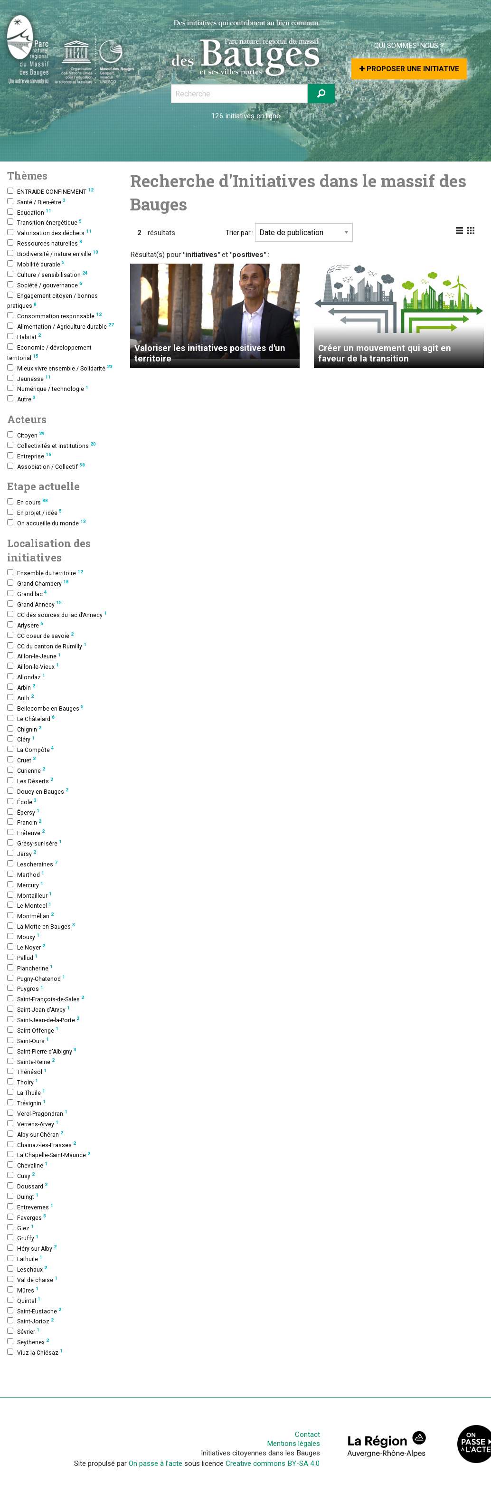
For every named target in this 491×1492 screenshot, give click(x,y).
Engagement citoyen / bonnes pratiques (52, 301)
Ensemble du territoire (45, 573)
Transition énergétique (44, 223)
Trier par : (289, 232)
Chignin (24, 729)
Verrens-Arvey (32, 1124)
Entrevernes (30, 1207)
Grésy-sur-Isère (34, 843)
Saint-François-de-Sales (45, 999)
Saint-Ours (28, 1040)
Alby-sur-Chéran (35, 1134)
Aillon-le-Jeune (34, 656)
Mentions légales (293, 1443)
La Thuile (26, 1092)
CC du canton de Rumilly (46, 646)
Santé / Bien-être (36, 202)
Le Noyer (26, 947)
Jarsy (21, 853)
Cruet (21, 760)
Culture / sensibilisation (47, 274)
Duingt (22, 1196)
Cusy (21, 1175)
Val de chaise (32, 1279)
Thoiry (22, 1082)
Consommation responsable (54, 316)
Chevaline (27, 1165)
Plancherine (30, 968)
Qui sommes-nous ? (409, 45)
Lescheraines (32, 864)
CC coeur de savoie (40, 635)
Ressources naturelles (44, 243)
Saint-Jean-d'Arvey (38, 1009)
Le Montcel (29, 906)
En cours (27, 502)
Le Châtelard (31, 718)
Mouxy (23, 936)
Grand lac (27, 593)
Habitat (24, 337)
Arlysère (25, 625)
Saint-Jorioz (30, 1321)
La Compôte (30, 749)
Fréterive (26, 832)
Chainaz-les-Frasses (41, 1144)
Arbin (21, 687)
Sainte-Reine (31, 1061)
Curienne (26, 770)
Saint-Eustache (34, 1311)
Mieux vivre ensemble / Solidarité (60, 368)
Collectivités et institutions (51, 445)
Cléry (21, 739)
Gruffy (22, 1238)
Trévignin (26, 1103)
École (22, 802)
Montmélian (30, 916)
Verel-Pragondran (37, 1113)
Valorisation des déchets (49, 232)
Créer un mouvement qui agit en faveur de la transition (384, 353)
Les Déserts (30, 781)
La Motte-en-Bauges (41, 926)
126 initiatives (233, 116)
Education (29, 212)
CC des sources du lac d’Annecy (57, 614)
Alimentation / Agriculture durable (60, 326)
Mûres (22, 1290)
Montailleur (29, 895)
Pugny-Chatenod (36, 978)
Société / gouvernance (44, 285)
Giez (20, 1228)
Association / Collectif (46, 466)
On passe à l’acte (155, 1463)
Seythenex (28, 1342)
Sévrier (23, 1331)
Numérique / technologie (47, 389)
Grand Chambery (38, 583)
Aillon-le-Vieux (33, 666)
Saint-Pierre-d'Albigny (41, 1051)
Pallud (22, 957)
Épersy (23, 812)
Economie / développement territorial (49, 352)
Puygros (25, 989)
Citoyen (26, 435)
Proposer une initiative (409, 69)
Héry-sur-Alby (32, 1248)
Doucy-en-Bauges (37, 791)
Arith (20, 698)
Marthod (25, 874)
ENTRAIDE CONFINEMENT (50, 191)
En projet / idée (34, 512)
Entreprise (29, 456)
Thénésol (27, 1072)
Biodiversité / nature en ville (52, 253)
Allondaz (26, 677)
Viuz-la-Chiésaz (35, 1352)
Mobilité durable (36, 264)
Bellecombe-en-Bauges (45, 708)
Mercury (25, 885)
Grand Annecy (34, 604)
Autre (21, 399)
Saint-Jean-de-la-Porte (43, 1020)
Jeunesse (29, 378)
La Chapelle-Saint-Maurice (48, 1155)
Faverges (26, 1217)
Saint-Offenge (32, 1030)
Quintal (23, 1300)
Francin (24, 822)
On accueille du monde (46, 523)
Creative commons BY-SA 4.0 (273, 1463)
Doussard (27, 1186)
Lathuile (24, 1258)
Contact (307, 1434)
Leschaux (27, 1269)
